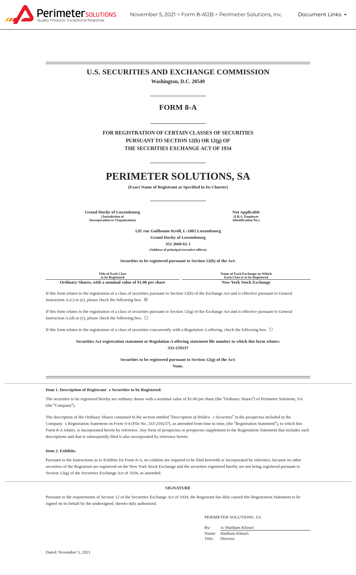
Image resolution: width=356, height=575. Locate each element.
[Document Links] (323, 14)
